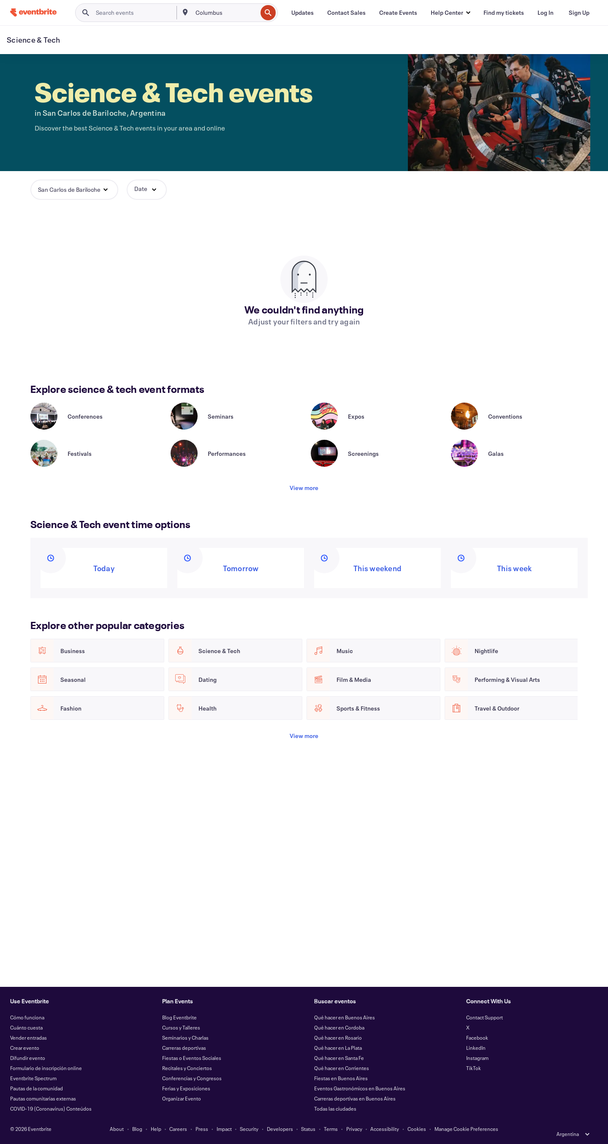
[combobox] (225, 12)
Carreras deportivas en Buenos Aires (355, 1098)
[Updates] (302, 12)
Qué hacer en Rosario (338, 1037)
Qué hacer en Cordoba (339, 1027)
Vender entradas (28, 1037)
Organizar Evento (181, 1098)
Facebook (477, 1037)
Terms (331, 1128)
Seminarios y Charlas (185, 1037)
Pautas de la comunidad (36, 1088)
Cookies (416, 1128)
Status (308, 1128)
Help (156, 1128)
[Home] (33, 12)
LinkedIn (476, 1047)
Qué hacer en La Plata (338, 1047)
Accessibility (384, 1128)
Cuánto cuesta (26, 1027)
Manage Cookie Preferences (466, 1128)
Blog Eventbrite (179, 1017)
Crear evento (24, 1047)
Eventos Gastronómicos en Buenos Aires (359, 1088)
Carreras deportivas (184, 1047)
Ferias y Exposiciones (186, 1088)
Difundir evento (27, 1057)
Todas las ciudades (335, 1108)
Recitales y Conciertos (187, 1068)
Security (249, 1128)
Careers (178, 1128)
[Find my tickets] (504, 12)
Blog (137, 1128)
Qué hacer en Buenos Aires (344, 1017)
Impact (224, 1128)
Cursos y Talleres (181, 1027)
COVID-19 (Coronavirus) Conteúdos (51, 1108)
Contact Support (484, 1017)
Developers (280, 1128)
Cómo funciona (27, 1017)
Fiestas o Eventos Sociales (191, 1057)
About (117, 1128)
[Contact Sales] (346, 12)
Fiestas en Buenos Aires (341, 1078)
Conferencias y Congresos (192, 1078)
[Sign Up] (579, 12)
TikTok (473, 1068)
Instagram (477, 1057)
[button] (450, 12)
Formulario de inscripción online (46, 1068)
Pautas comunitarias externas (43, 1098)
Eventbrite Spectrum (33, 1078)
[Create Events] (398, 12)
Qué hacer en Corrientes (341, 1068)
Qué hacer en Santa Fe (339, 1057)
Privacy (354, 1128)
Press (201, 1128)
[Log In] (545, 12)
